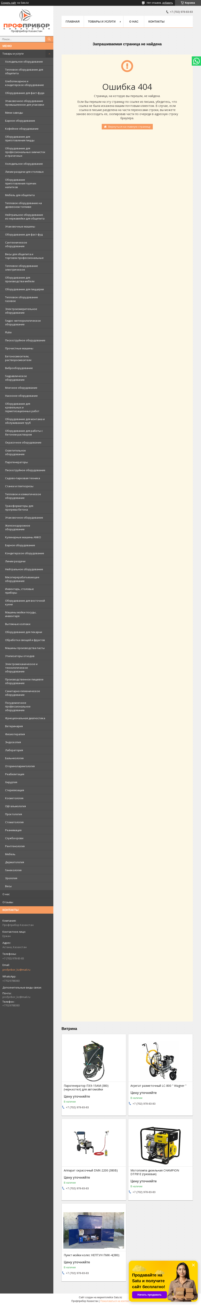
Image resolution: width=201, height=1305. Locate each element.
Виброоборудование (19, 368)
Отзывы (7, 902)
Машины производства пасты (25, 648)
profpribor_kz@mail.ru (16, 969)
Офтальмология (15, 806)
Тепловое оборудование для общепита (24, 71)
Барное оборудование (20, 120)
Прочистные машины (19, 348)
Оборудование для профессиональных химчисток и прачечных (25, 152)
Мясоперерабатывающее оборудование (22, 579)
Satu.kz (118, 1297)
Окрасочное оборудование (23, 442)
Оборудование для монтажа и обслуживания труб (25, 421)
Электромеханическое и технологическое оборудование (21, 667)
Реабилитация (14, 774)
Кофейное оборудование (22, 128)
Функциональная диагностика (25, 718)
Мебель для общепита (20, 195)
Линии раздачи (15, 561)
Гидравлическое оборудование (16, 378)
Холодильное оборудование (24, 61)
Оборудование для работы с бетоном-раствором (24, 432)
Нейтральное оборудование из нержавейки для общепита (25, 216)
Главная (73, 21)
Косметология (14, 798)
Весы (8, 886)
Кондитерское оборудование (24, 553)
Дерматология (14, 862)
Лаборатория (14, 750)
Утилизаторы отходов (19, 656)
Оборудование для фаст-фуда (24, 93)
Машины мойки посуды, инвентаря (20, 614)
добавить (167, 2)
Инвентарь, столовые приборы (19, 590)
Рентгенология (15, 846)
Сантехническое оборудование (16, 244)
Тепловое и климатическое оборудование (23, 496)
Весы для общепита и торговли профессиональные (24, 256)
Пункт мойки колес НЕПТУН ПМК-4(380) (91, 1255)
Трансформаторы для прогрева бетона (19, 507)
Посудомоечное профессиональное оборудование (18, 706)
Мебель (10, 854)
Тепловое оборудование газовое (21, 299)
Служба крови (14, 838)
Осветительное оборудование (15, 452)
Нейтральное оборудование (24, 569)
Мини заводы (14, 112)
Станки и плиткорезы (19, 486)
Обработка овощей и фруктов (25, 640)
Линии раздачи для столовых (24, 172)
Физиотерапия (15, 734)
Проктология (13, 814)
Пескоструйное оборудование (25, 340)
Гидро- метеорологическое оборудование (23, 322)
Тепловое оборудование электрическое (21, 267)
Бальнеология (14, 758)
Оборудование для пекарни (23, 632)
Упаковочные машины (20, 226)
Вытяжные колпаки (17, 624)
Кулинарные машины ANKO (23, 537)
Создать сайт (8, 2)
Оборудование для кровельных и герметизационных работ (22, 407)
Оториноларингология (20, 766)
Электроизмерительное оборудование (21, 310)
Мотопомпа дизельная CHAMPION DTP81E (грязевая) (154, 1172)
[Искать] (49, 39)
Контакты (156, 21)
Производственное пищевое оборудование (24, 681)
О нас (6, 894)
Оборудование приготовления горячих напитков (20, 183)
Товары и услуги (13, 53)
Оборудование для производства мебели (19, 279)
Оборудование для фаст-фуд (24, 234)
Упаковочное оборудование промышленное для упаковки (24, 102)
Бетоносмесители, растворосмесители (18, 358)
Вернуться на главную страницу (129, 126)
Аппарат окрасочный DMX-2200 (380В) (91, 1170)
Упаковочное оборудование (24, 517)
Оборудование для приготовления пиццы (19, 138)
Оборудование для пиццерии (24, 289)
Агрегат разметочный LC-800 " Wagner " (158, 1086)
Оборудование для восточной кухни (25, 602)
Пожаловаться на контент (115, 1301)
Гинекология (13, 870)
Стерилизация (14, 790)
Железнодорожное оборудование (17, 527)
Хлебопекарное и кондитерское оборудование (24, 83)
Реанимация (13, 830)
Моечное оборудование (21, 388)
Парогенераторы (16, 462)
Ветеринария (14, 726)
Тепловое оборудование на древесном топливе (23, 205)
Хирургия (11, 782)
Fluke (8, 332)
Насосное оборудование (21, 396)
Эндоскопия (13, 742)
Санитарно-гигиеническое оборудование (22, 693)
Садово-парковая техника (22, 478)
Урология (11, 878)
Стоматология (14, 822)
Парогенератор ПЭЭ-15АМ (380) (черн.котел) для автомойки (86, 1087)
